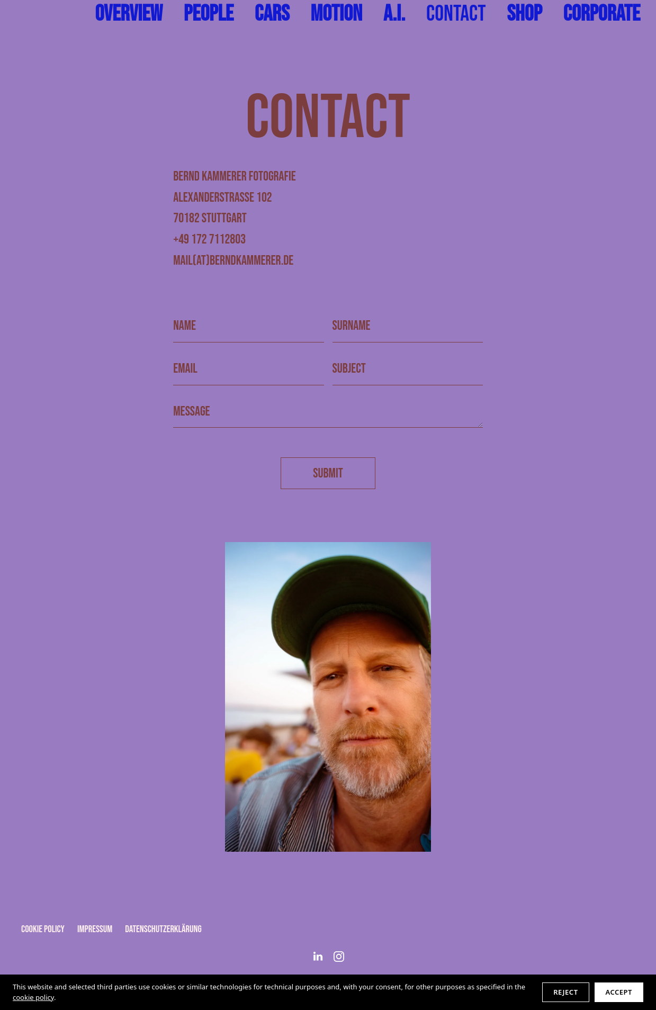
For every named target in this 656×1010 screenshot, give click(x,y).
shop (524, 14)
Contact (456, 14)
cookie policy (33, 997)
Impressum (94, 929)
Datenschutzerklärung (163, 929)
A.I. (394, 14)
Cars (272, 14)
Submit (328, 473)
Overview (129, 14)
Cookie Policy (43, 929)
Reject (565, 992)
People (208, 14)
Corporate (601, 14)
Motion (336, 14)
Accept (619, 992)
